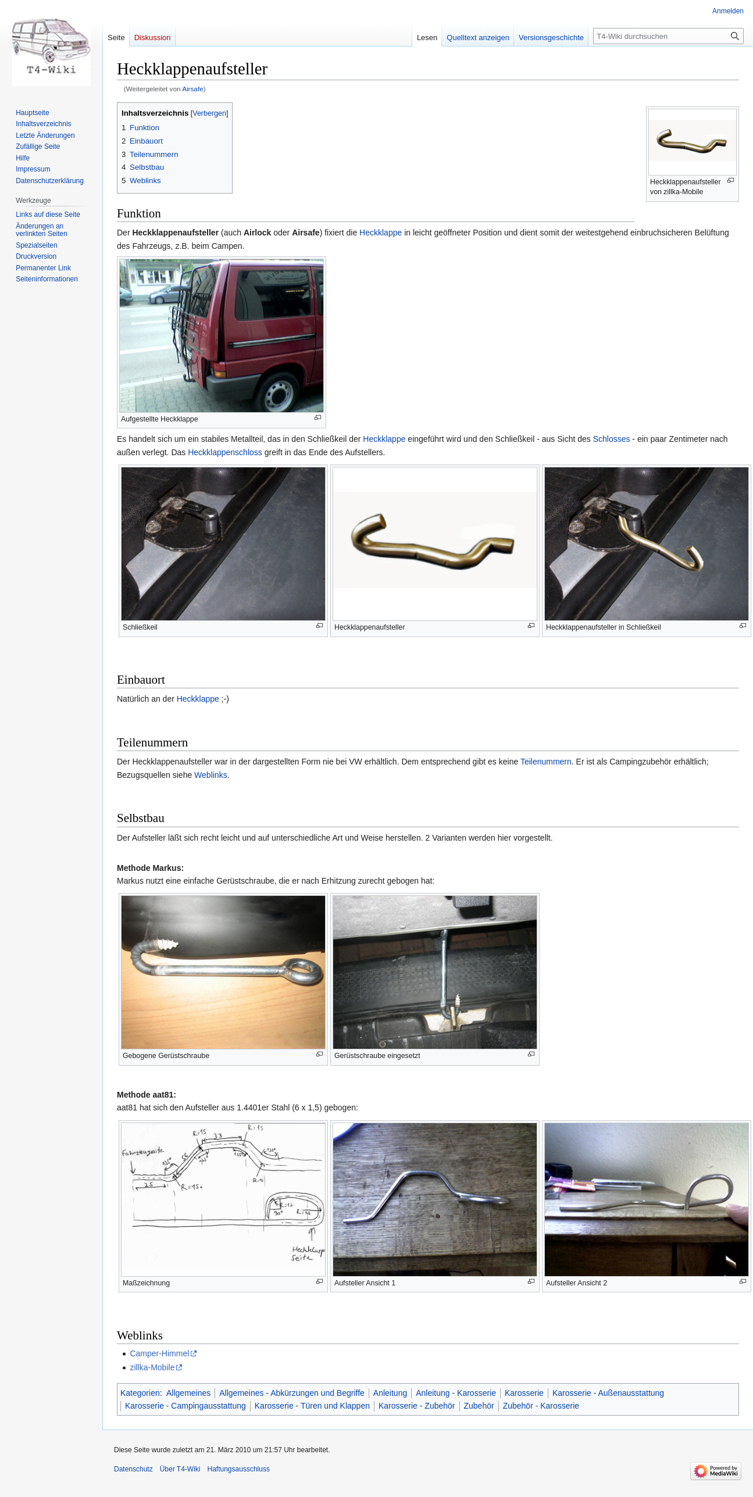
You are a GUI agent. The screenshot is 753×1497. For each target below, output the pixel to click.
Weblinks (210, 775)
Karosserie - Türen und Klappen (312, 1405)
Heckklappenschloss (225, 452)
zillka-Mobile (152, 1367)
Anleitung (390, 1393)
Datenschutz (133, 1469)
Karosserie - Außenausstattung (608, 1393)
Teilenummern (546, 761)
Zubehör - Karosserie (541, 1405)
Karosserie (524, 1393)
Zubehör (479, 1405)
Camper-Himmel (159, 1353)
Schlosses (611, 439)
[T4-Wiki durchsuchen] (668, 36)
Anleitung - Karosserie (456, 1393)
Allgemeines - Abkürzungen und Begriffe (292, 1393)
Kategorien (140, 1393)
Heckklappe (380, 232)
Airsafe (193, 88)
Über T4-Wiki (180, 1469)
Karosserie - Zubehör (417, 1405)
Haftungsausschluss (239, 1469)
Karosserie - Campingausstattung (185, 1405)
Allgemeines (188, 1393)
